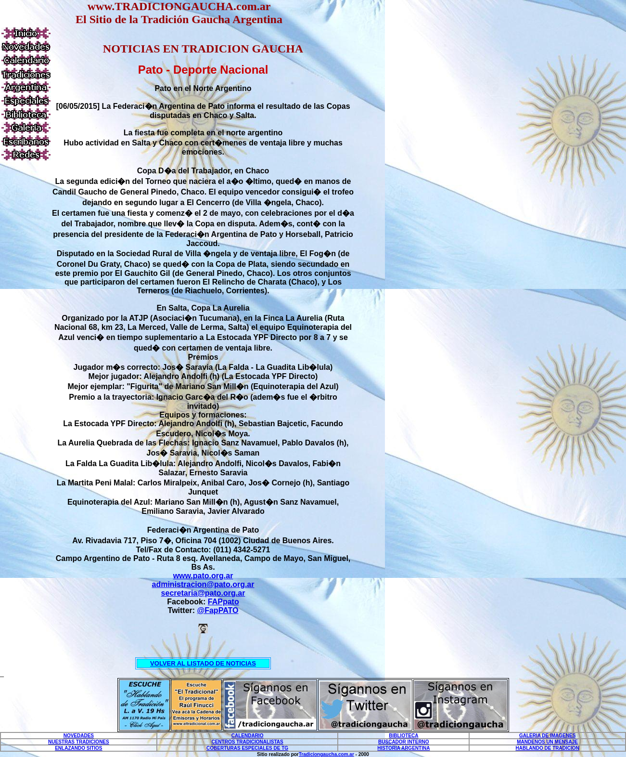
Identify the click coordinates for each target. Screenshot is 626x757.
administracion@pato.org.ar (203, 584)
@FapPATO (218, 610)
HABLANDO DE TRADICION (547, 748)
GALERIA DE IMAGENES (547, 735)
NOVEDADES (79, 735)
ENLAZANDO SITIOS (78, 748)
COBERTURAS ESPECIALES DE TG (247, 748)
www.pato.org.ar (203, 576)
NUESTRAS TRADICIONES (78, 741)
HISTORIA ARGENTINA (403, 748)
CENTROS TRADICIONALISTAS (247, 741)
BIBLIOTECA (403, 735)
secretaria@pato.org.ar (203, 593)
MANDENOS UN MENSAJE (547, 741)
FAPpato (223, 602)
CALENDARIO (247, 735)
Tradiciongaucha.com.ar (326, 754)
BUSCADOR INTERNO (403, 741)
